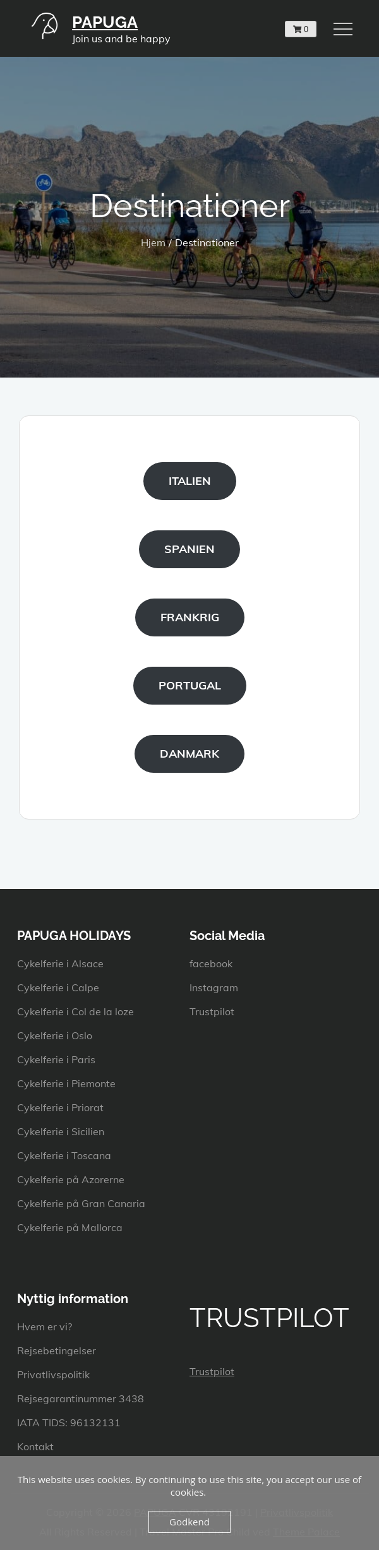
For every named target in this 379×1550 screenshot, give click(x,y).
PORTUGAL (190, 685)
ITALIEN (190, 481)
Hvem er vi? (44, 1326)
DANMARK (189, 753)
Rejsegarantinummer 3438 (80, 1398)
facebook (211, 963)
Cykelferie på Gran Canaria (81, 1203)
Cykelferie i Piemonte (66, 1083)
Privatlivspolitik (53, 1374)
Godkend (189, 1521)
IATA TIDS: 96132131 (69, 1422)
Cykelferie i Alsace (60, 963)
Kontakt (35, 1446)
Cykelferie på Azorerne (70, 1179)
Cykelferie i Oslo (54, 1035)
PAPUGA (105, 22)
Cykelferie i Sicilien (60, 1131)
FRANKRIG (189, 617)
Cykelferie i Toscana (64, 1155)
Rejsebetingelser (56, 1350)
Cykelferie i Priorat (60, 1107)
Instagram (214, 987)
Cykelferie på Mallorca (70, 1227)
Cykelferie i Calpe (58, 987)
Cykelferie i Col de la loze (75, 1011)
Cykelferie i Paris (56, 1059)
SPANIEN (189, 549)
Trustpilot (212, 1011)
